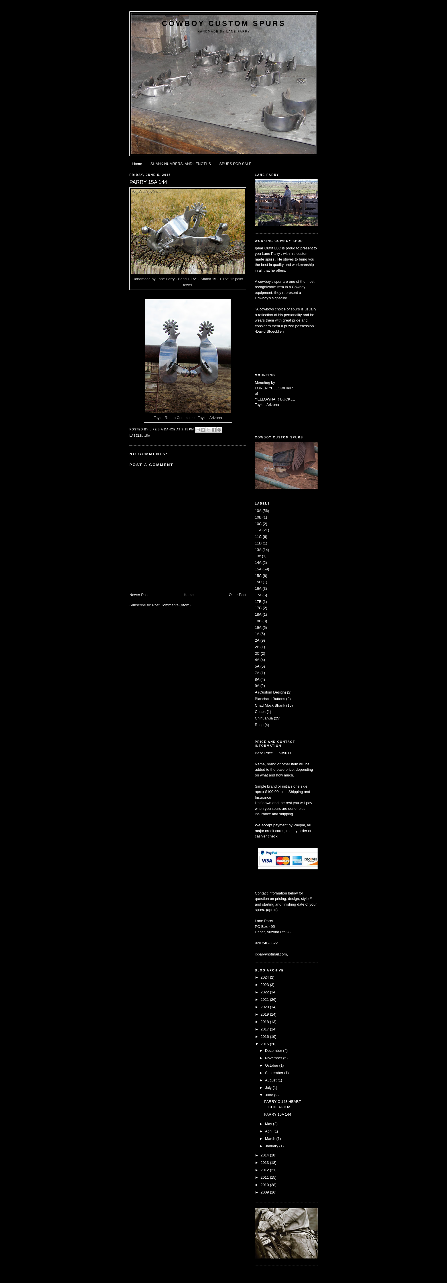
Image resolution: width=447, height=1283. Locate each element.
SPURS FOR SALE (235, 164)
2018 (265, 1022)
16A (258, 588)
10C (258, 524)
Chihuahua (264, 718)
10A (258, 511)
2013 (265, 1162)
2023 (265, 985)
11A (258, 530)
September (274, 1073)
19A (258, 627)
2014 (265, 1155)
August (271, 1080)
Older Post (237, 595)
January (272, 1146)
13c (258, 556)
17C (258, 608)
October (272, 1065)
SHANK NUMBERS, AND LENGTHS (181, 164)
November (274, 1058)
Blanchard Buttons (270, 699)
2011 (265, 1177)
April (269, 1131)
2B (257, 647)
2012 (265, 1170)
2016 (265, 1036)
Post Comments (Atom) (171, 605)
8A (257, 679)
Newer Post (139, 595)
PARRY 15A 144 (277, 1114)
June (269, 1095)
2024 (265, 977)
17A (258, 595)
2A (257, 640)
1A (257, 634)
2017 (265, 1029)
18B (258, 621)
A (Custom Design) (270, 692)
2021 (265, 999)
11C (258, 536)
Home (137, 164)
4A (257, 660)
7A (257, 673)
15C (258, 576)
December (274, 1050)
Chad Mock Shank (270, 705)
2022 (265, 992)
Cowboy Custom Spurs (224, 23)
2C (257, 653)
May (269, 1124)
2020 (265, 1007)
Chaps (260, 711)
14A (258, 562)
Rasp (259, 725)
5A (257, 666)
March (271, 1138)
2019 (265, 1014)
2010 (265, 1185)
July (269, 1087)
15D (258, 582)
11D (258, 543)
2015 (265, 1044)
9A (257, 686)
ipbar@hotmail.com (271, 954)
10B (258, 517)
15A (147, 435)
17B (258, 601)
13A (258, 550)
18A (258, 614)
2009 (265, 1192)
